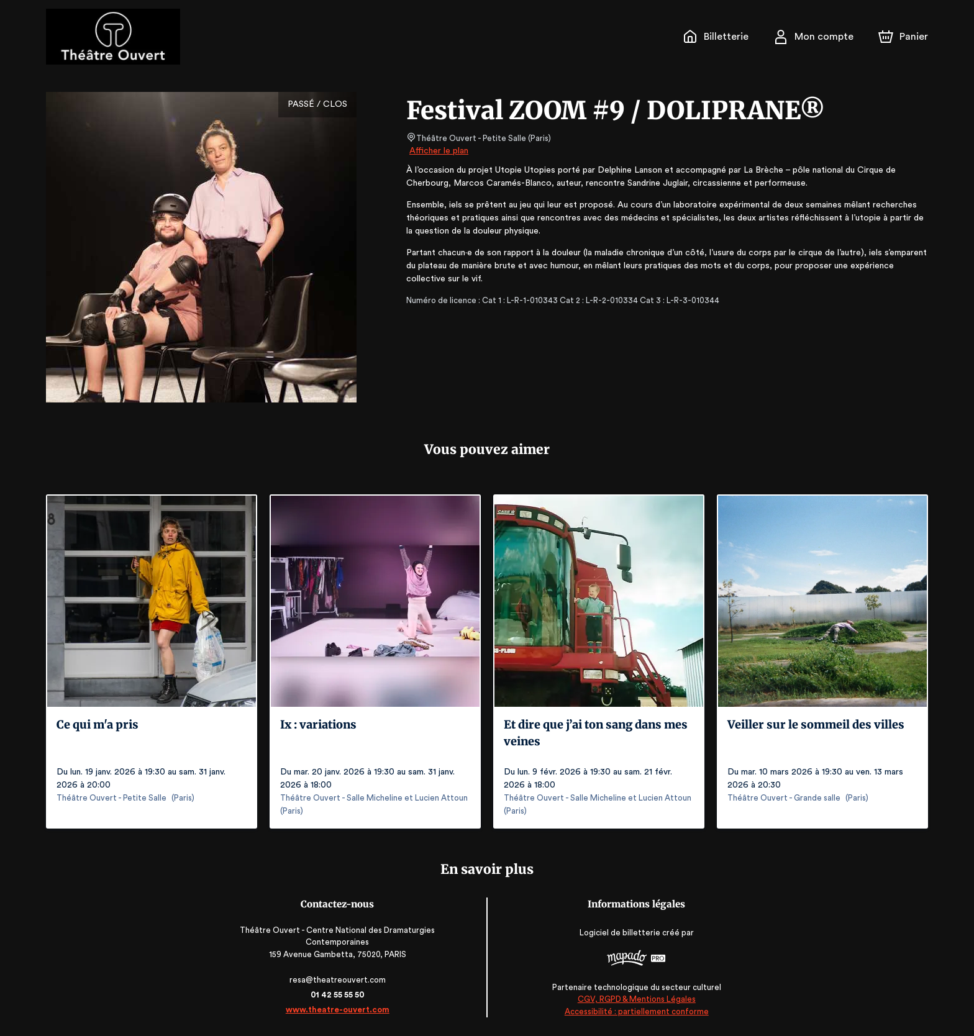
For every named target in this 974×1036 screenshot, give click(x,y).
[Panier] (903, 36)
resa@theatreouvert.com (341, 979)
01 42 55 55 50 (341, 994)
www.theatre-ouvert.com (341, 1009)
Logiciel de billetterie (616, 932)
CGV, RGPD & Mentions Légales (633, 999)
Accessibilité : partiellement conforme (632, 1011)
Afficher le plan (438, 151)
